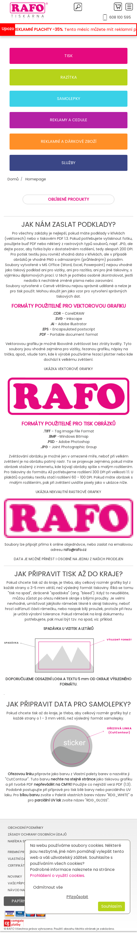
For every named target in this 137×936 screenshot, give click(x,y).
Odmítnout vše (48, 887)
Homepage (35, 179)
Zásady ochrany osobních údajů (37, 834)
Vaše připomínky (22, 883)
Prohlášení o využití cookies (57, 875)
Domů (13, 179)
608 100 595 (120, 17)
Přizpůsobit (77, 897)
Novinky (15, 876)
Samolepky (68, 98)
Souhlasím (111, 906)
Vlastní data (19, 859)
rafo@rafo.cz (75, 549)
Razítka (68, 77)
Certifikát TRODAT (23, 865)
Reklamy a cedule (68, 120)
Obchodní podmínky (25, 828)
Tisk (68, 56)
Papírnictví (24, 901)
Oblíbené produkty (68, 199)
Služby (68, 163)
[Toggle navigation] (129, 7)
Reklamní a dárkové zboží (69, 141)
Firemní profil (19, 852)
